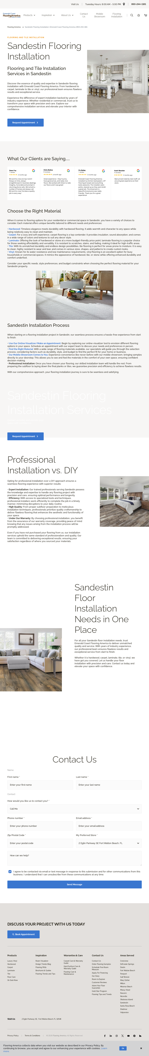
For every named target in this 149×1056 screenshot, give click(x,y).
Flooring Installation (116, 15)
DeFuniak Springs (127, 985)
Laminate (11, 992)
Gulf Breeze (124, 998)
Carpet (10, 989)
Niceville (123, 1018)
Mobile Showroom (99, 15)
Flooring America (14, 27)
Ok (123, 1048)
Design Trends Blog (43, 985)
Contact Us (84, 15)
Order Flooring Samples (101, 985)
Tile (8, 995)
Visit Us (75, 4)
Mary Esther (125, 1002)
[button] (131, 15)
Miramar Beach (126, 1008)
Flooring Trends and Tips (45, 995)
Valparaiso (124, 1034)
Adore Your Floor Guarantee (98, 1008)
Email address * (84, 832)
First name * (13, 791)
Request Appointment (25, 122)
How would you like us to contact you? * (28, 815)
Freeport (123, 995)
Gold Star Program (99, 1012)
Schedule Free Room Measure (100, 990)
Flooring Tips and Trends (102, 1016)
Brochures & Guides (43, 992)
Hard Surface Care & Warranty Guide (72, 989)
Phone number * (15, 832)
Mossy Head (125, 1011)
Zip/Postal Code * (16, 849)
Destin (122, 989)
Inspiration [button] (48, 15)
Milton (122, 1005)
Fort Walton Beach (127, 992)
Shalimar (123, 1031)
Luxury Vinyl (12, 982)
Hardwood (11, 985)
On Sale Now (12, 1002)
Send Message (74, 898)
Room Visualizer (42, 982)
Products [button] (30, 15)
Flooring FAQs (41, 989)
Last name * (82, 791)
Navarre (123, 1014)
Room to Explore (98, 1001)
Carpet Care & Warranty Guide (73, 983)
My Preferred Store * (87, 849)
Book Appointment (23, 956)
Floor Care (11, 998)
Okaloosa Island (126, 1021)
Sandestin (124, 1024)
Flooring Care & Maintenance (70, 994)
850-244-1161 (138, 4)
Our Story (95, 997)
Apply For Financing (100, 994)
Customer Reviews (99, 1004)
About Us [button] (67, 15)
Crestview (124, 982)
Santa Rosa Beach (127, 1027)
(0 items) (145, 15)
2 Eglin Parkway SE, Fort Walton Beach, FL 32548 (41, 1040)
